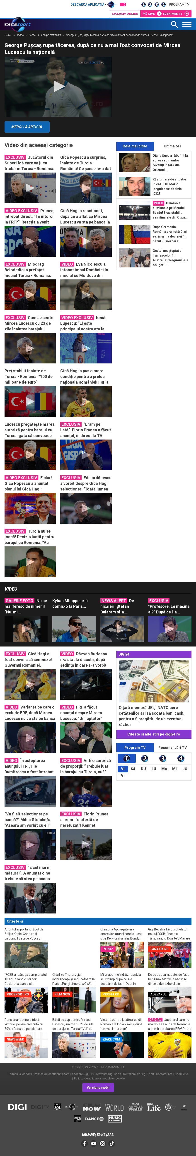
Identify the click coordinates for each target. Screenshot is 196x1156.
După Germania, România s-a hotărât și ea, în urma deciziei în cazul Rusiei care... (170, 234)
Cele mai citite (135, 146)
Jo (184, 769)
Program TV (179, 4)
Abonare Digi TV (82, 1074)
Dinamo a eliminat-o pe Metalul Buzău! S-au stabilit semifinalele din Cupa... (170, 210)
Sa (133, 769)
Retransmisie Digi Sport (138, 1074)
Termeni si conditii (20, 1074)
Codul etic (181, 1074)
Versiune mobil (98, 1087)
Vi (123, 769)
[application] (58, 87)
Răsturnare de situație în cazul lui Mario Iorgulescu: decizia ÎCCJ (169, 186)
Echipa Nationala (51, 35)
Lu (154, 769)
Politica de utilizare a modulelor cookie (99, 1078)
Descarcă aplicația (93, 4)
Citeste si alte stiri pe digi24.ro (153, 734)
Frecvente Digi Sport (108, 1074)
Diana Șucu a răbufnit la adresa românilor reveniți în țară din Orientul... (170, 163)
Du (143, 769)
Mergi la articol (27, 127)
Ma (164, 769)
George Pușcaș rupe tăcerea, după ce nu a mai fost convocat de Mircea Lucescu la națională (119, 35)
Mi (174, 769)
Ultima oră (172, 146)
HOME (9, 35)
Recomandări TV (172, 747)
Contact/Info (164, 1074)
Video (20, 35)
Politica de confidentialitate (51, 1074)
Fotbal (33, 35)
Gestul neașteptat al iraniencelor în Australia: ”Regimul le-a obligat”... (170, 258)
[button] (58, 86)
